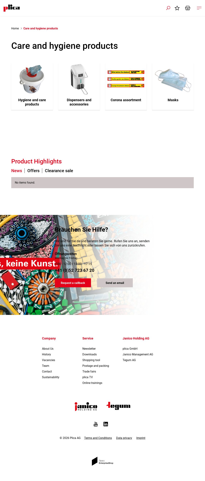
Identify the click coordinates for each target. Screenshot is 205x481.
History (46, 354)
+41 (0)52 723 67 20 (74, 270)
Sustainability (50, 377)
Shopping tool (91, 360)
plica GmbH (130, 348)
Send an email (115, 283)
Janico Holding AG (136, 338)
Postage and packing (95, 365)
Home (15, 28)
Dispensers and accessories (79, 102)
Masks (173, 100)
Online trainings (92, 383)
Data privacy (124, 438)
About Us (47, 348)
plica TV (87, 377)
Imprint (140, 438)
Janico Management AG (138, 354)
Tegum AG (129, 360)
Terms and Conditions (98, 438)
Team (45, 365)
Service (87, 338)
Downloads (89, 354)
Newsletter (89, 348)
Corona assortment (126, 100)
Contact (47, 371)
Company (49, 338)
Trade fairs (89, 371)
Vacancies (48, 360)
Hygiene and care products (32, 102)
